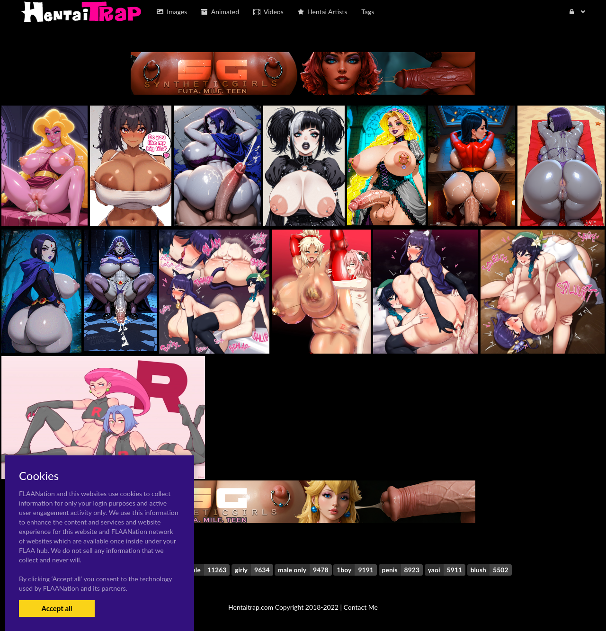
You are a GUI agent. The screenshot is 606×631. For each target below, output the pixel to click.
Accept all (56, 608)
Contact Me (361, 607)
